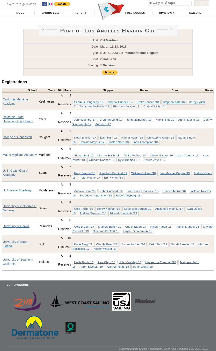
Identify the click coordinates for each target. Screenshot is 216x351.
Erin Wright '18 (113, 177)
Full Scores (135, 13)
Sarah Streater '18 (182, 244)
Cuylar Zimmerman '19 (137, 231)
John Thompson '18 (145, 142)
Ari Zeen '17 (103, 124)
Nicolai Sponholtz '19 (123, 213)
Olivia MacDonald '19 (137, 209)
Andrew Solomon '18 (93, 213)
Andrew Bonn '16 (85, 191)
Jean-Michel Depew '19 (175, 173)
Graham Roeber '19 (101, 159)
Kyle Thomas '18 (128, 159)
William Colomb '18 (143, 173)
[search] (169, 3)
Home (20, 13)
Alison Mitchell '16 (161, 155)
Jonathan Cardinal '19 (113, 173)
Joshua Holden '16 (133, 244)
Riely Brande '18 (84, 173)
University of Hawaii (16, 226)
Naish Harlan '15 (160, 226)
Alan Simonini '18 (118, 266)
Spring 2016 (51, 13)
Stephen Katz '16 (174, 102)
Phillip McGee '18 (134, 155)
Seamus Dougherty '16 (89, 102)
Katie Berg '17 (83, 244)
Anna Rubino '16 (189, 119)
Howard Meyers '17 (92, 142)
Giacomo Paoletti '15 (106, 231)
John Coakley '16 (130, 262)
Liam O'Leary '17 (187, 155)
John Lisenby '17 (85, 119)
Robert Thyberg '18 (128, 195)
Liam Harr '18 (108, 137)
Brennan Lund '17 (111, 119)
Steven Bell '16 (83, 155)
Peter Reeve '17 (90, 177)
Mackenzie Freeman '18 (160, 262)
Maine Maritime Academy (20, 154)
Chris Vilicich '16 (154, 106)
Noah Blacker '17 (85, 137)
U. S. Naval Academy (17, 190)
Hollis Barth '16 (84, 262)
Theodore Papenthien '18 (96, 195)
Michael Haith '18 (108, 155)
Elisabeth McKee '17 (126, 106)
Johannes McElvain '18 (94, 106)
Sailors (195, 13)
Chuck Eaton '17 (135, 226)
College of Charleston (17, 137)
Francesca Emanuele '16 (142, 191)
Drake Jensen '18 (147, 102)
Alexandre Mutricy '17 (169, 209)
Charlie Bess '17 (106, 244)
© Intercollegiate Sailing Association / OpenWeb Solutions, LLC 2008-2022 (163, 348)
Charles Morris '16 (174, 191)
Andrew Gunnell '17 (119, 102)
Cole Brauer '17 (84, 226)
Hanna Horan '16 (132, 137)
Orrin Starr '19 (158, 244)
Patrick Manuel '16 (187, 226)
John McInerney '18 (139, 119)
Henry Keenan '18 (108, 209)
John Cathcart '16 (111, 191)
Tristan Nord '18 (118, 142)
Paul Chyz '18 (106, 262)
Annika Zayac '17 (154, 159)
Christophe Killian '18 (160, 137)
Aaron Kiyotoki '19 (91, 266)
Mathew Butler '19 (109, 226)
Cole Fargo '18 (83, 209)
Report (80, 13)
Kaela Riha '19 (165, 119)
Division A (167, 13)
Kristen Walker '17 (105, 249)
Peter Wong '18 (143, 266)
